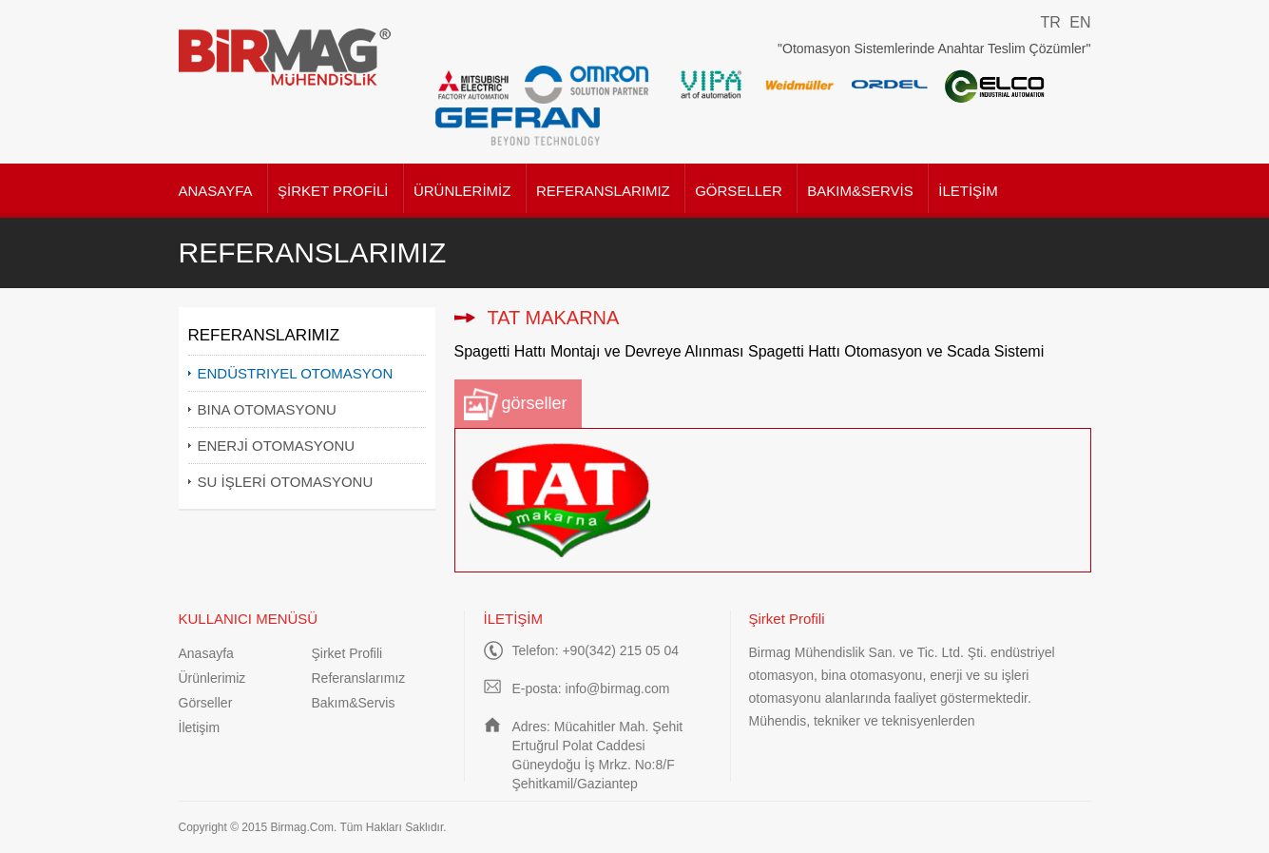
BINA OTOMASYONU (267, 409)
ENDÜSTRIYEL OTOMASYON (296, 373)
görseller (534, 403)
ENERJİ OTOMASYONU (277, 445)
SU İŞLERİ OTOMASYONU (286, 482)
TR (1050, 22)
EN (1079, 22)
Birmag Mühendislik (286, 57)
